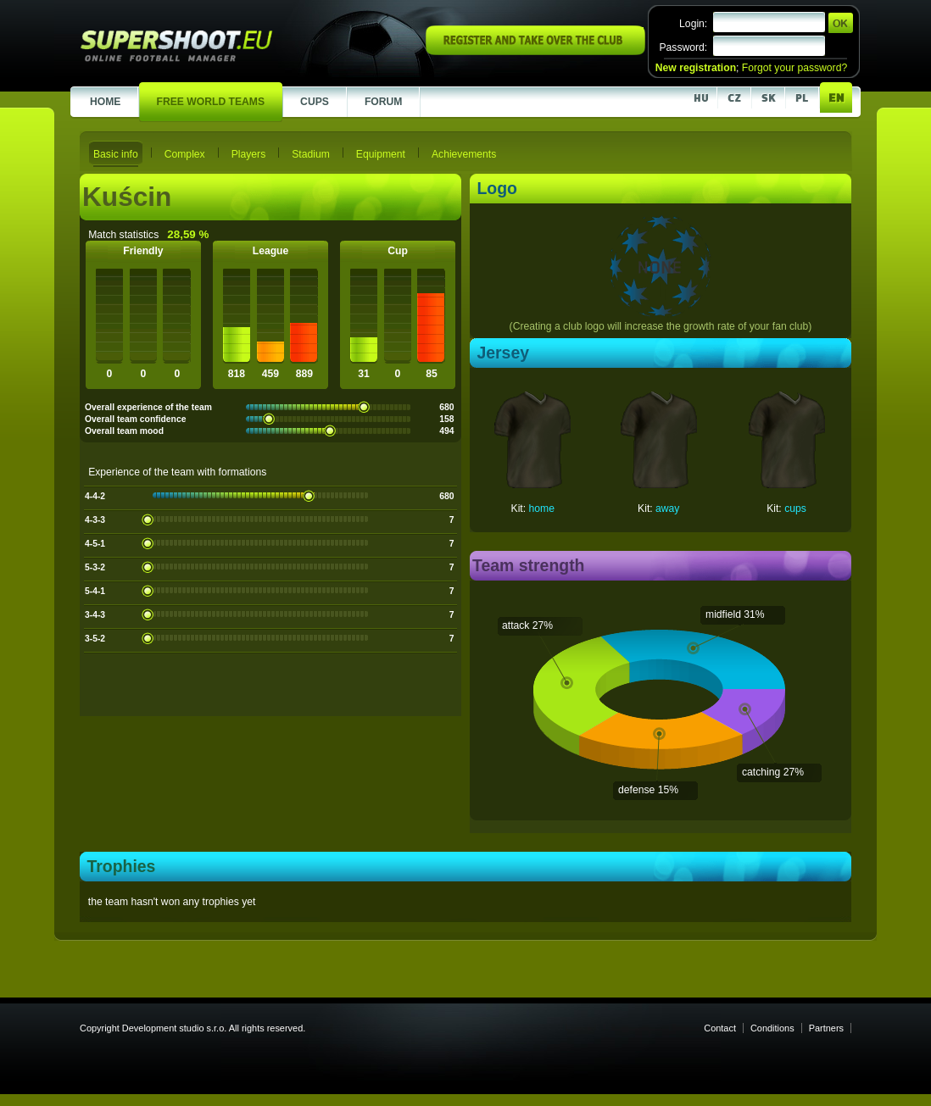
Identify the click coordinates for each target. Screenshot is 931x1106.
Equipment (380, 154)
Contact (720, 1028)
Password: (683, 47)
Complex (184, 154)
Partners (826, 1028)
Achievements (464, 154)
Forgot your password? (794, 68)
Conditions (772, 1028)
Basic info (115, 154)
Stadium (311, 154)
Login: (693, 24)
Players (248, 154)
